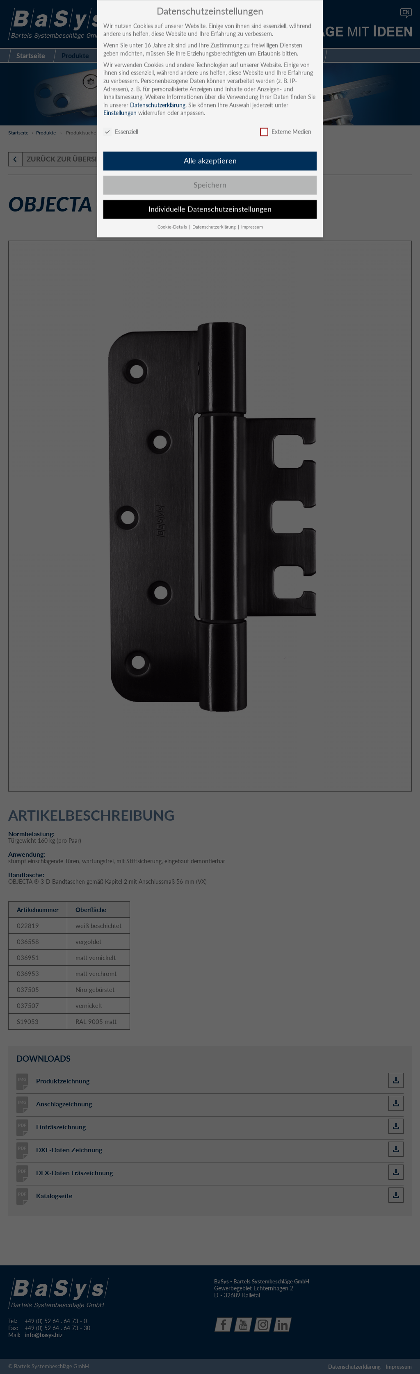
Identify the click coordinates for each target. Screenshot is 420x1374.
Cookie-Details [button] (173, 220)
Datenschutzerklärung (157, 98)
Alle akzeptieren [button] (210, 154)
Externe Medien (285, 125)
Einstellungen (120, 106)
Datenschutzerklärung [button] (214, 220)
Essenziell (120, 125)
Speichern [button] (210, 178)
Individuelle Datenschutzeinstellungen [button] (210, 202)
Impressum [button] (252, 220)
